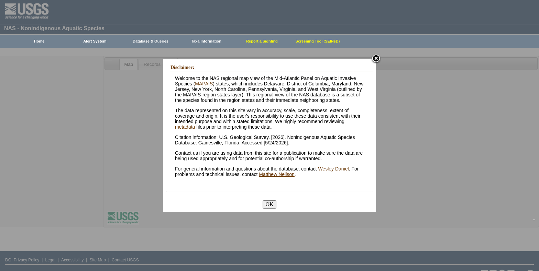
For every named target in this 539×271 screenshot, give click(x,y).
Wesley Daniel (333, 169)
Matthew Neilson (277, 174)
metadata (185, 127)
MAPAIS (204, 83)
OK (269, 204)
